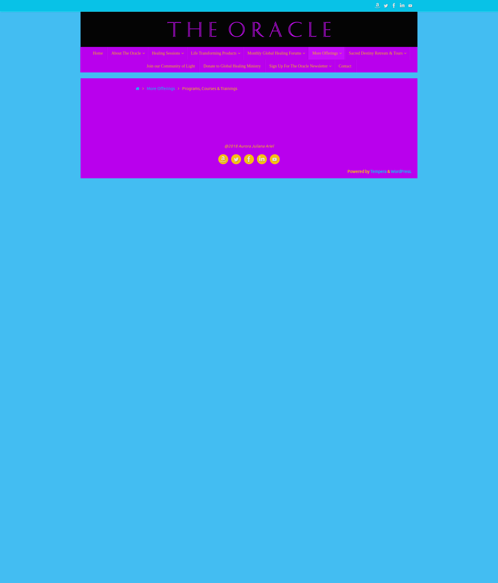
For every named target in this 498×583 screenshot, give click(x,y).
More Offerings (161, 88)
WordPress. (401, 171)
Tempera (378, 171)
